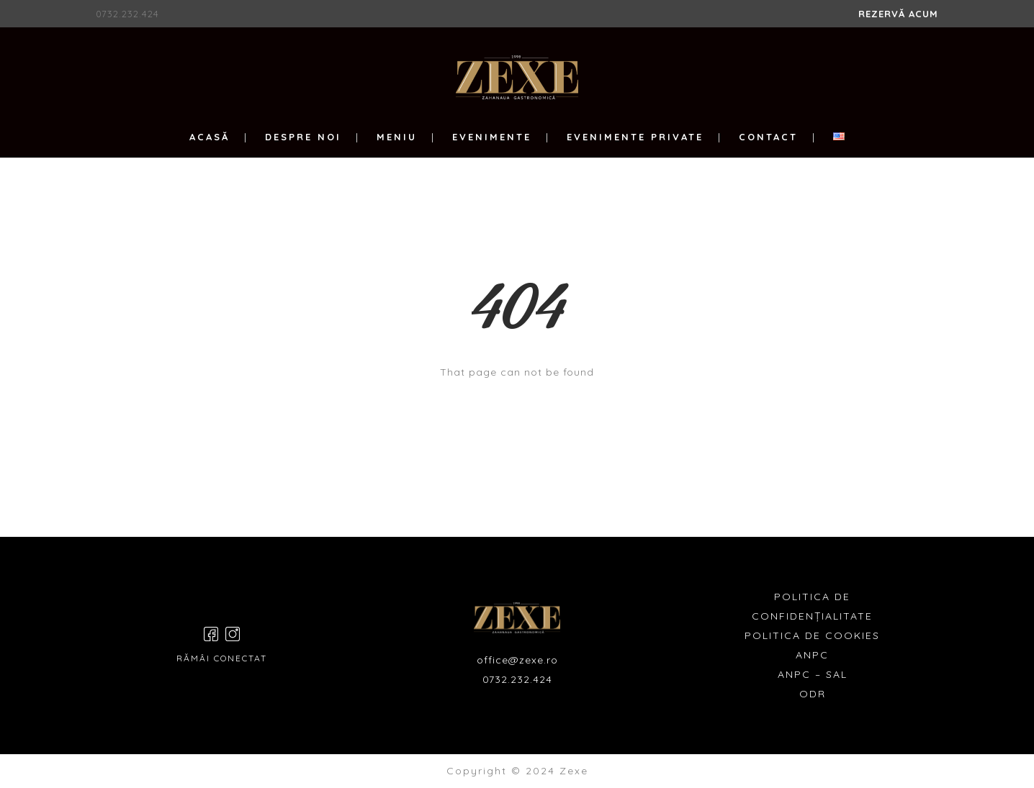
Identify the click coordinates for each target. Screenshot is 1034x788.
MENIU (397, 136)
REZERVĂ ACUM (898, 13)
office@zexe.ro (517, 659)
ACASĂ (209, 136)
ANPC (812, 654)
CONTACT (768, 136)
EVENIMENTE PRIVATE (635, 136)
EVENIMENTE (491, 136)
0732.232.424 (127, 13)
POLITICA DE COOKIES (812, 635)
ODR (812, 693)
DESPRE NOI (303, 136)
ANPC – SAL (813, 674)
